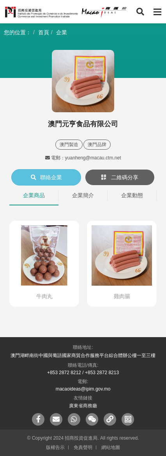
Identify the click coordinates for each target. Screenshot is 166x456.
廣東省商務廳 (83, 405)
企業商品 (34, 195)
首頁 (43, 32)
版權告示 (55, 447)
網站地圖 (110, 447)
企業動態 (132, 195)
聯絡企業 (46, 177)
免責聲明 (83, 447)
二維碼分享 (120, 177)
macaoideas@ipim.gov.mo (83, 389)
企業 (61, 32)
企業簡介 (83, 195)
